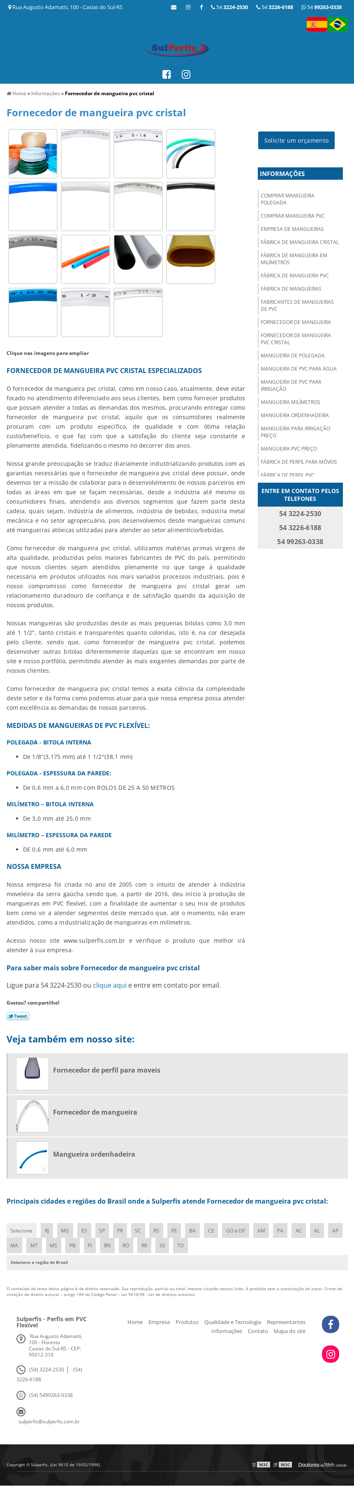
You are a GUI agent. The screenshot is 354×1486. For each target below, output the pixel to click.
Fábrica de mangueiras (291, 289)
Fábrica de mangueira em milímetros (294, 259)
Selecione (22, 1230)
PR (121, 1230)
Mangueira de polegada (293, 355)
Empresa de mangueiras (292, 229)
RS (158, 1230)
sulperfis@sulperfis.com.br (49, 1421)
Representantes (286, 1322)
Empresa (159, 1322)
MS (72, 1245)
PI (109, 1245)
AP (14, 1245)
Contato (258, 1331)
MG (66, 1230)
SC (140, 1230)
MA (33, 1245)
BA (194, 1230)
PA (283, 1230)
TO (201, 1245)
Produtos (187, 1322)
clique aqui (110, 985)
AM (264, 1230)
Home (135, 1322)
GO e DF (238, 1230)
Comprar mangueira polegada (288, 199)
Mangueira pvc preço (289, 449)
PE (176, 1230)
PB (92, 1245)
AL (320, 1230)
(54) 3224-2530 (46, 1369)
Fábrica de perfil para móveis (299, 462)
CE (213, 1230)
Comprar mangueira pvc (293, 216)
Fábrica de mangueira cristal (300, 242)
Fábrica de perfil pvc (288, 475)
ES (85, 1230)
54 (321, 7)
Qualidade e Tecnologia (232, 1322)
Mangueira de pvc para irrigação (291, 386)
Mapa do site (289, 1331)
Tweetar (18, 1016)
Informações (282, 174)
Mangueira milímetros (290, 402)
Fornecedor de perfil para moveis (106, 1070)
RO (146, 1245)
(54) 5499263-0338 (51, 1395)
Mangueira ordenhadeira (295, 415)
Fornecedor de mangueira (296, 322)
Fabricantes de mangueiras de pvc (297, 306)
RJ (47, 1230)
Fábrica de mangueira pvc (295, 275)
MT (53, 1245)
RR (164, 1245)
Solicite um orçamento (296, 141)
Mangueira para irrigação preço (295, 432)
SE (182, 1245)
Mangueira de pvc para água (299, 369)
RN (127, 1245)
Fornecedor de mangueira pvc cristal (296, 339)
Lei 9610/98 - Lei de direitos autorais (157, 1295)
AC (301, 1230)
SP (103, 1230)
